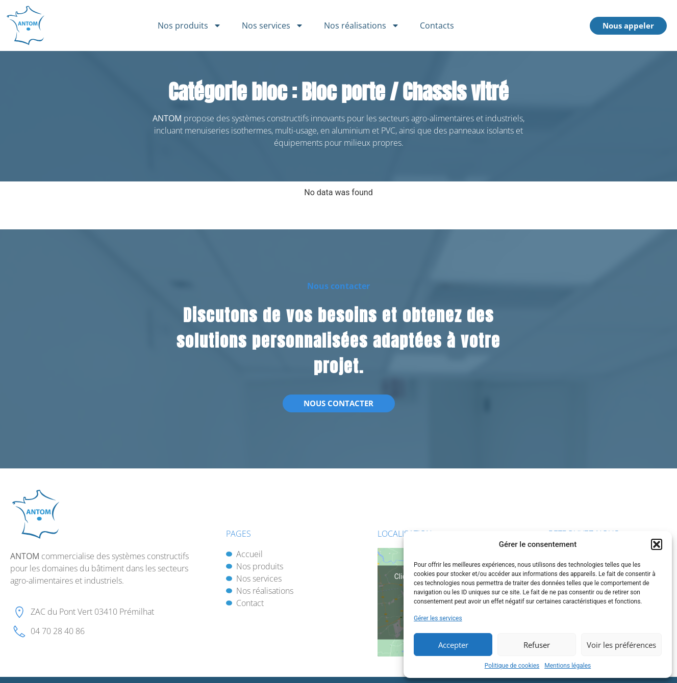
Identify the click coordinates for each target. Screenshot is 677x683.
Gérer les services (438, 618)
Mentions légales (567, 665)
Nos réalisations (361, 25)
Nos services (273, 25)
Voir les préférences (621, 645)
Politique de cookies (512, 665)
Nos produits (189, 25)
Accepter (453, 645)
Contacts (437, 25)
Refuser (536, 645)
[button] (656, 544)
